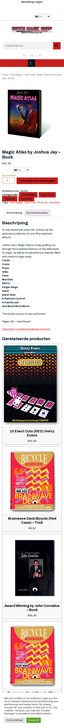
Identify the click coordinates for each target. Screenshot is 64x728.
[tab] (32, 63)
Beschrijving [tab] (14, 212)
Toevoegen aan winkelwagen (37, 180)
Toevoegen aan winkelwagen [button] (35, 409)
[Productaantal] (8, 180)
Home (5, 75)
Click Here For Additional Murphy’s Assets (26, 329)
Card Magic (16, 75)
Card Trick (29, 75)
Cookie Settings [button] (14, 720)
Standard (26, 198)
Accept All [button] (34, 720)
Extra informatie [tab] (36, 212)
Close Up (9, 198)
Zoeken (57, 45)
